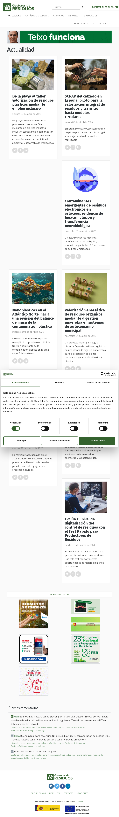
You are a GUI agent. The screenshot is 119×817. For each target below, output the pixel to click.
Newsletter (82, 793)
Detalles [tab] (59, 382)
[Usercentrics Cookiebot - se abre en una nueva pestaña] (103, 374)
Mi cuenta (99, 23)
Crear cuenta (80, 23)
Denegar (21, 440)
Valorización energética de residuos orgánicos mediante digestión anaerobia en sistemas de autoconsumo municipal (85, 320)
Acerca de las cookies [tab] (98, 382)
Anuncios (58, 15)
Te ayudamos (89, 15)
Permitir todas (97, 440)
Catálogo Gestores (37, 15)
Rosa (17, 736)
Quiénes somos (38, 793)
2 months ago (40, 758)
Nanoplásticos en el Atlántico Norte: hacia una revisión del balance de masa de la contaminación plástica (33, 318)
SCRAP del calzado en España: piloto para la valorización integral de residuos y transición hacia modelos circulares (85, 106)
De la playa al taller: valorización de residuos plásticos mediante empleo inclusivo (33, 102)
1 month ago (39, 730)
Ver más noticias (59, 594)
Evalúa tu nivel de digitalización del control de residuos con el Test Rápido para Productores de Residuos (85, 529)
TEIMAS (80, 801)
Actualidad (14, 15)
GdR (16, 716)
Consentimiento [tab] (20, 382)
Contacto (68, 793)
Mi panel (73, 15)
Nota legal (54, 793)
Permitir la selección (59, 440)
